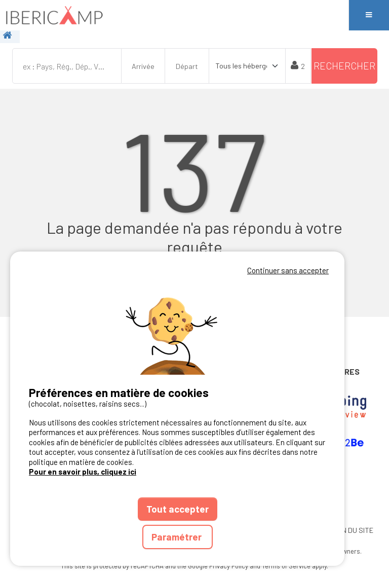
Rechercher (344, 65)
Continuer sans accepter (288, 270)
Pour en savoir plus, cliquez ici (82, 471)
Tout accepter (177, 509)
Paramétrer (177, 537)
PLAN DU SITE (351, 530)
